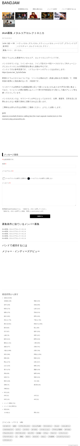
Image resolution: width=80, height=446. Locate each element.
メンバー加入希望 (9, 399)
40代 (35, 392)
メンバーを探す (52, 9)
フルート (53, 425)
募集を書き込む (38, 9)
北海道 (6, 293)
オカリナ (35, 429)
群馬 (35, 308)
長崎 (35, 369)
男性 (35, 405)
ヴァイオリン (48, 418)
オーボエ (34, 422)
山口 (5, 358)
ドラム (46, 425)
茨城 (35, 305)
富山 (35, 320)
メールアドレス (7, 163)
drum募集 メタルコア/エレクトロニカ (14, 221)
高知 (5, 366)
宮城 (35, 297)
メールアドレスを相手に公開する (16, 171)
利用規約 (5, 201)
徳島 (35, 358)
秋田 (5, 301)
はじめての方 (6, 440)
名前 (3, 156)
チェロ (57, 418)
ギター (28, 429)
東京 (5, 316)
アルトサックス (8, 425)
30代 (5, 392)
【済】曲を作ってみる (33, 18)
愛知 (5, 335)
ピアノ (18, 422)
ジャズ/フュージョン (63, 429)
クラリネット (7, 433)
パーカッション (44, 422)
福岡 (35, 366)
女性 (14, 418)
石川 (5, 324)
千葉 (35, 312)
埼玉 (5, 312)
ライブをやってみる (19, 18)
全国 (5, 290)
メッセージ (5, 175)
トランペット (63, 425)
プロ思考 (51, 429)
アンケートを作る (57, 18)
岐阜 (5, 331)
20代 (5, 388)
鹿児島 (36, 377)
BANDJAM (11, 3)
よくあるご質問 (42, 440)
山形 (35, 301)
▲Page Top (73, 439)
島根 (35, 350)
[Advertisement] (40, 129)
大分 (35, 373)
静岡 (35, 331)
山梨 (5, 328)
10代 (35, 388)
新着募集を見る (23, 9)
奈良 (5, 347)
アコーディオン (8, 429)
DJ (16, 429)
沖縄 (5, 381)
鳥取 (5, 350)
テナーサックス (20, 425)
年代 (5, 385)
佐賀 (5, 369)
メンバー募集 (8, 395)
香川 (5, 362)
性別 (5, 402)
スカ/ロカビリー (8, 422)
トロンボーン (66, 418)
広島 (35, 354)
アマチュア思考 (57, 422)
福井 (35, 324)
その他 (6, 405)
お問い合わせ (56, 440)
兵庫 (35, 343)
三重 (35, 335)
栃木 (5, 308)
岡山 (5, 354)
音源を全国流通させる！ (46, 18)
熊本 (5, 373)
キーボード (6, 418)
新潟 (5, 320)
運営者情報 (28, 440)
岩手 (5, 297)
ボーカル (67, 422)
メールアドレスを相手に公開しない (41, 171)
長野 (35, 328)
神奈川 (36, 316)
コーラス (26, 422)
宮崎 (5, 377)
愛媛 (35, 362)
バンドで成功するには (69, 9)
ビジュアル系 (37, 418)
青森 (35, 293)
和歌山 (36, 347)
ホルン (43, 429)
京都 (35, 339)
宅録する (4, 18)
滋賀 (5, 339)
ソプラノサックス (24, 418)
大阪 (5, 343)
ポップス (30, 425)
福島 (5, 305)
